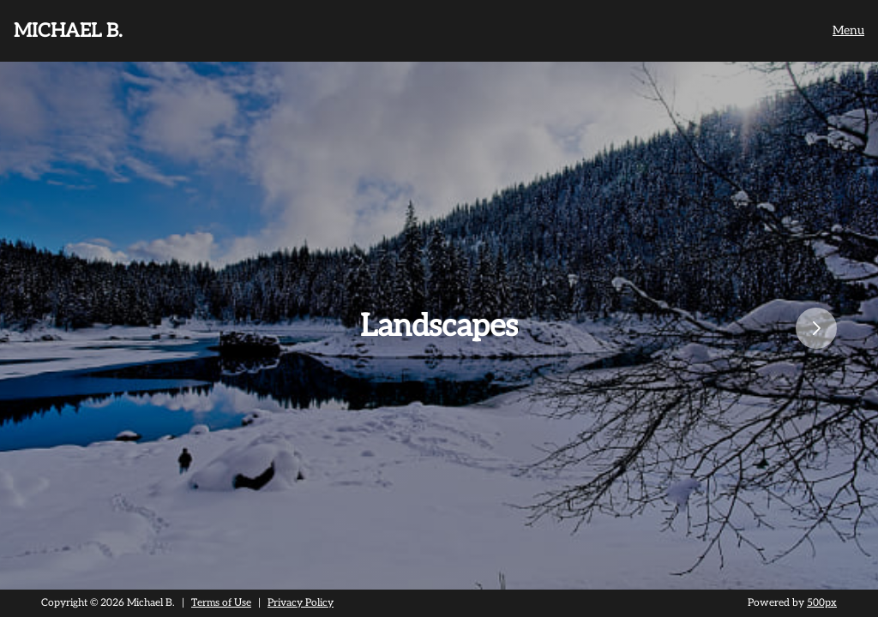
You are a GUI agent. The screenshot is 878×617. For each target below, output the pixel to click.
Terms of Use (221, 602)
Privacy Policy (301, 602)
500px (822, 602)
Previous (8, 328)
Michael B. (68, 31)
